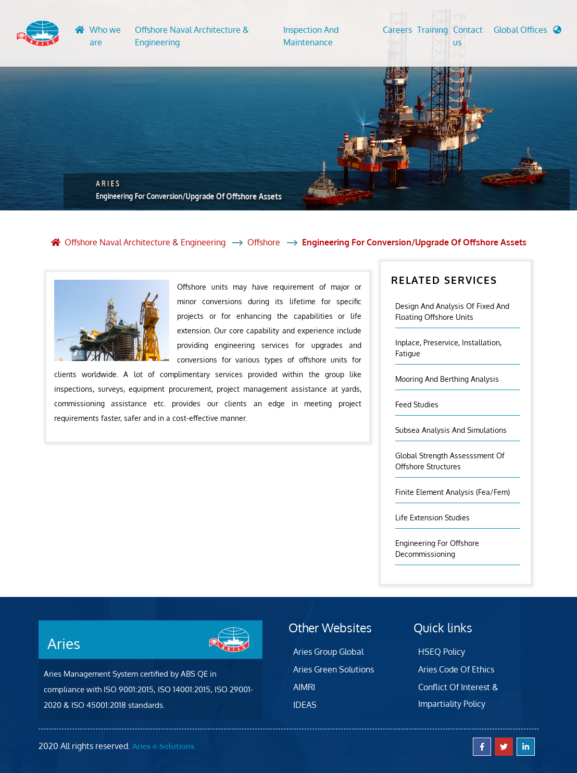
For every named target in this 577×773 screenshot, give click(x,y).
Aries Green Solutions (333, 669)
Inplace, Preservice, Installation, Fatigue (448, 348)
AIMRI (304, 687)
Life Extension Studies (432, 517)
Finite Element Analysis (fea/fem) (452, 492)
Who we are (105, 35)
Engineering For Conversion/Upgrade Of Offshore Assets (414, 242)
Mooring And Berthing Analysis (447, 379)
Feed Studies (416, 404)
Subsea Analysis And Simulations (451, 430)
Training (432, 29)
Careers (397, 29)
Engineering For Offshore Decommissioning (437, 548)
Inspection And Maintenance (310, 35)
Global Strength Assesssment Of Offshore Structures (450, 461)
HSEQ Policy (441, 651)
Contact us (468, 35)
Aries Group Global (328, 651)
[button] (527, 32)
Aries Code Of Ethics (456, 669)
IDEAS (305, 705)
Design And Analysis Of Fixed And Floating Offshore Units (452, 311)
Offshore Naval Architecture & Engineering (192, 35)
